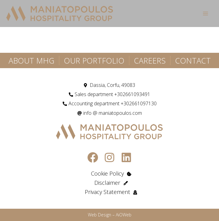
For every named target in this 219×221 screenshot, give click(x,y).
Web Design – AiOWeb (109, 215)
